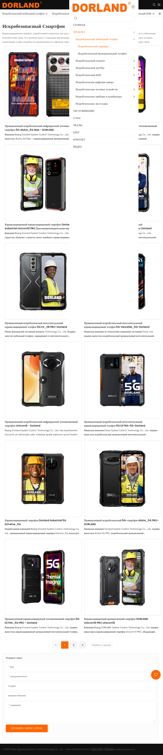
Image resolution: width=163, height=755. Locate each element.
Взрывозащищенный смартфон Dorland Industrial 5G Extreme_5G (35, 522)
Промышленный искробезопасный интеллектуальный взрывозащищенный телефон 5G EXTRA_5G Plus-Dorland (118, 226)
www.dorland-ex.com (78, 749)
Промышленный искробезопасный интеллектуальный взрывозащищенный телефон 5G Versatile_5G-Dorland (116, 325)
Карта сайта (97, 749)
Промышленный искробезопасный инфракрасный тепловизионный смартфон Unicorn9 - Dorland (41, 423)
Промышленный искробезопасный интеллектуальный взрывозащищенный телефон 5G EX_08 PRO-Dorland (36, 325)
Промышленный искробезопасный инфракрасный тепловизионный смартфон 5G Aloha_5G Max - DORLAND (41, 128)
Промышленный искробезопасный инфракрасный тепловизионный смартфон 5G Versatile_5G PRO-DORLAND (120, 128)
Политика (109, 749)
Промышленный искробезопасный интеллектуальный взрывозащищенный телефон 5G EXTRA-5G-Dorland (114, 423)
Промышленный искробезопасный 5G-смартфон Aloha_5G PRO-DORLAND (121, 522)
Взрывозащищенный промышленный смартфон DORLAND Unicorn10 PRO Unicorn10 (116, 621)
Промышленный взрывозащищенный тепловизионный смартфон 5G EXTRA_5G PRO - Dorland (42, 621)
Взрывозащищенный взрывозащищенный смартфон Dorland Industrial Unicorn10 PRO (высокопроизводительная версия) (39, 226)
